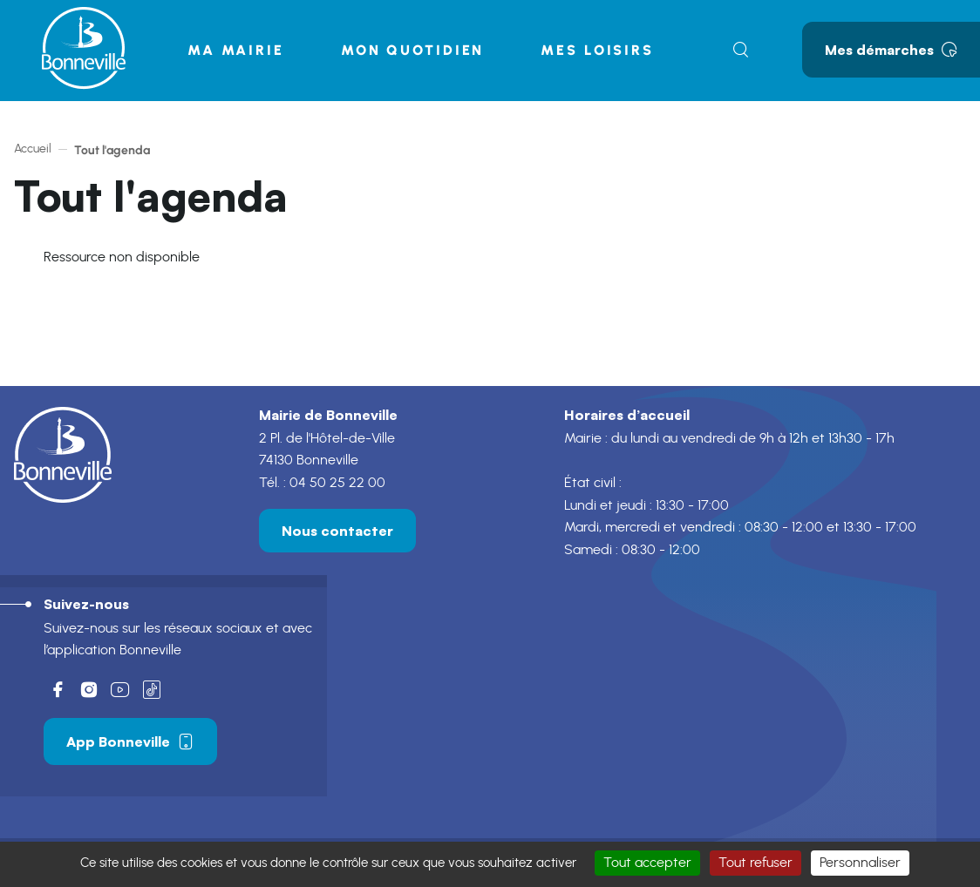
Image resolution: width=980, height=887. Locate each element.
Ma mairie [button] (235, 50)
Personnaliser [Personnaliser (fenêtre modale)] (860, 863)
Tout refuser (755, 863)
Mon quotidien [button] (412, 50)
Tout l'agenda (112, 150)
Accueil (32, 149)
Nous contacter (337, 533)
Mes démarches (891, 49)
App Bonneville (130, 744)
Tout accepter (647, 863)
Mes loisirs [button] (597, 50)
